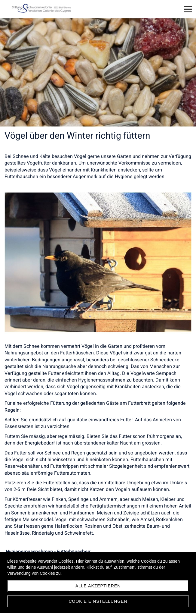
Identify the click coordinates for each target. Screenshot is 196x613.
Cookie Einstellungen (98, 601)
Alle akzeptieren (98, 585)
